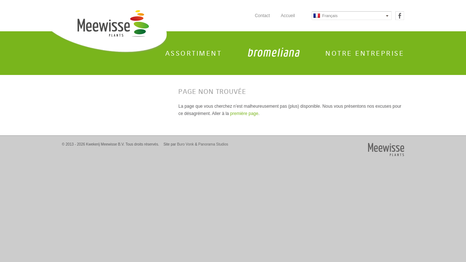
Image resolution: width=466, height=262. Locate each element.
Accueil (288, 15)
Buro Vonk (185, 144)
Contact (262, 15)
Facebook (399, 15)
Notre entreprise (364, 53)
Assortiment (193, 53)
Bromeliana (274, 52)
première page (244, 113)
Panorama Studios (213, 144)
